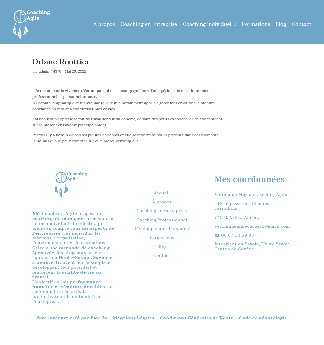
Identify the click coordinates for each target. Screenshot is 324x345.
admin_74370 (50, 71)
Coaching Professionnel (162, 220)
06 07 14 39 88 (237, 235)
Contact (301, 24)
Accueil (162, 193)
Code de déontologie (263, 318)
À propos (104, 24)
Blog (281, 24)
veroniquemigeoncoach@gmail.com (252, 226)
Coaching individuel (207, 24)
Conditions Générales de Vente (196, 318)
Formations (256, 24)
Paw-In (100, 318)
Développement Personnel (162, 229)
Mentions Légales (134, 318)
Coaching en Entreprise (148, 24)
